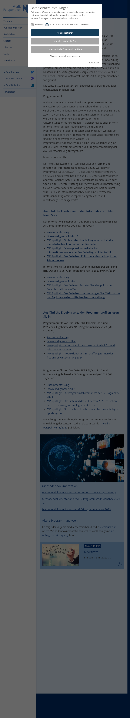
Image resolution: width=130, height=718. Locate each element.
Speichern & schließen (65, 41)
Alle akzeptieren (65, 32)
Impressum (94, 62)
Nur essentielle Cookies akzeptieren (65, 49)
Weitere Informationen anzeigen (65, 56)
